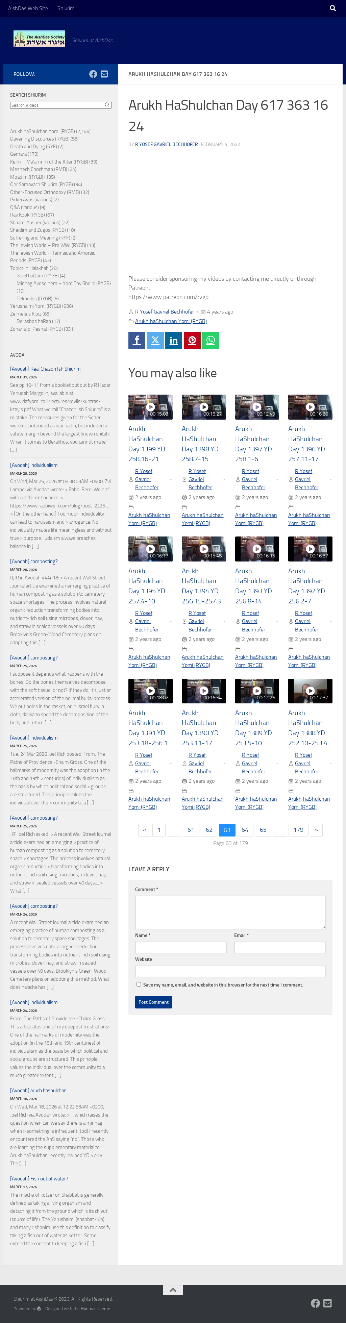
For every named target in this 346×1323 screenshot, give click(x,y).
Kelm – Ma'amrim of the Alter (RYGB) (49, 162)
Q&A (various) (24, 207)
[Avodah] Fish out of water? (39, 1179)
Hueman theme (95, 1308)
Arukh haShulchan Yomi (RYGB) (171, 321)
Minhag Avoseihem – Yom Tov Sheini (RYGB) (64, 283)
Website (143, 960)
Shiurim (65, 8)
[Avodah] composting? (34, 561)
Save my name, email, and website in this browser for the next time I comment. (223, 986)
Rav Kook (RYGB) (27, 215)
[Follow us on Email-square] (104, 74)
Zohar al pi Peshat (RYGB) (36, 329)
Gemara (18, 154)
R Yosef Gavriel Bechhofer (166, 144)
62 (209, 830)
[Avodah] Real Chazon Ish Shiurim (45, 369)
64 (245, 830)
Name (142, 936)
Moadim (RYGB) (26, 177)
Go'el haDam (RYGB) (38, 276)
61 (191, 830)
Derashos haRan (34, 321)
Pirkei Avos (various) (31, 200)
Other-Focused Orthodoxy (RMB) (45, 192)
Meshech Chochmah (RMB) (38, 169)
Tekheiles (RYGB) (34, 299)
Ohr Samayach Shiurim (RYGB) (41, 184)
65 (263, 830)
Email (241, 936)
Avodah (18, 355)
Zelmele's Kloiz (26, 314)
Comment (146, 890)
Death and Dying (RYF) (33, 147)
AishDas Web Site (28, 8)
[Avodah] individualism (34, 465)
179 (299, 830)
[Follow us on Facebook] (93, 74)
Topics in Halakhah (29, 268)
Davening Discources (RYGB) (40, 139)
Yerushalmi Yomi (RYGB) (35, 306)
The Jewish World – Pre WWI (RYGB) (48, 245)
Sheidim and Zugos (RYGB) (38, 230)
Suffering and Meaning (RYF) (40, 238)
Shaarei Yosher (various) (35, 223)
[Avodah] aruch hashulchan (38, 1091)
